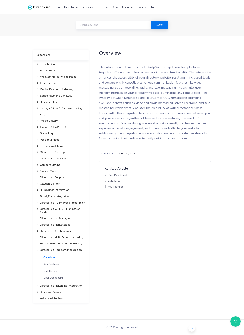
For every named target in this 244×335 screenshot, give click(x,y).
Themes (104, 7)
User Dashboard (53, 278)
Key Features (51, 264)
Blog (152, 7)
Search (160, 25)
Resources (127, 7)
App (115, 7)
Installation (50, 271)
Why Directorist (68, 7)
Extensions (88, 7)
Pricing (141, 7)
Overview (49, 257)
